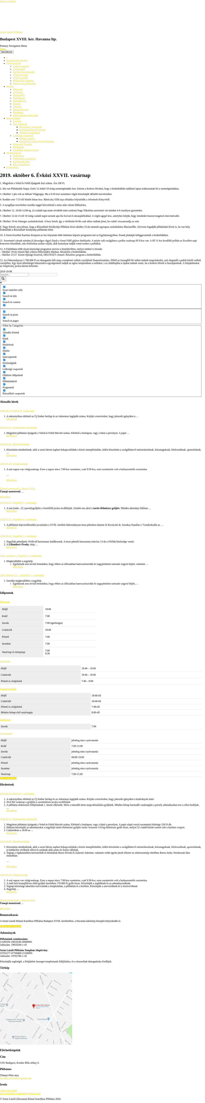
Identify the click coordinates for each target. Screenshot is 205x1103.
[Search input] (14, 274)
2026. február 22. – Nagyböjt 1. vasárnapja (22, 575)
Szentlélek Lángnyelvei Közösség (36, 141)
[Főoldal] (6, 57)
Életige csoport (27, 138)
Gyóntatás (18, 92)
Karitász (17, 121)
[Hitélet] (4, 348)
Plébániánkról (13, 63)
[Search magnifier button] (3, 278)
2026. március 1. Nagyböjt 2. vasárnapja (20, 555)
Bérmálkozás (19, 101)
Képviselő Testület (22, 144)
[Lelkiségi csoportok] (4, 366)
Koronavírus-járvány (17, 60)
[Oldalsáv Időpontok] (4, 372)
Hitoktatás (18, 112)
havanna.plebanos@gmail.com (16, 1078)
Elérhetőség (12, 167)
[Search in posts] (4, 312)
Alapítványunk (20, 75)
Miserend (17, 89)
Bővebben (11, 419)
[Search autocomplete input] (43, 274)
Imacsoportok (20, 124)
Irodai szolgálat (21, 66)
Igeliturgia (5, 719)
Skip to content (8, 1)
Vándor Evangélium (29, 132)
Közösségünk (13, 118)
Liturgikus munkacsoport (26, 150)
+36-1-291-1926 (8, 1090)
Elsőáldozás (19, 98)
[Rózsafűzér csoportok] (4, 390)
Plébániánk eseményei (24, 158)
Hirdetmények (13, 153)
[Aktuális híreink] (4, 329)
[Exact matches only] (4, 287)
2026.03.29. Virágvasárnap (14, 463)
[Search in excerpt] (4, 305)
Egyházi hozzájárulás (24, 72)
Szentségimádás (8, 688)
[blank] (4, 335)
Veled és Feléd (20, 77)
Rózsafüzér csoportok (30, 127)
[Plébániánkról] (4, 378)
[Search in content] (4, 299)
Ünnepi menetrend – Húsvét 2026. (17, 488)
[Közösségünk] (4, 360)
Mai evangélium (21, 164)
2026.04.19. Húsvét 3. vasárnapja (17, 410)
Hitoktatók (18, 147)
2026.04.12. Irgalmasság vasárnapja (18, 427)
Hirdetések (18, 155)
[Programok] (4, 384)
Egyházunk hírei (21, 161)
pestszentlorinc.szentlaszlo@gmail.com (20, 1093)
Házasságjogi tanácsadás (25, 115)
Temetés (17, 106)
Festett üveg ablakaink (24, 83)
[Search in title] (4, 293)
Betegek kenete (21, 109)
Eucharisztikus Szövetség (32, 129)
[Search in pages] (4, 318)
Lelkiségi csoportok (23, 135)
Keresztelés (19, 95)
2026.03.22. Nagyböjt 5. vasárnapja (18, 502)
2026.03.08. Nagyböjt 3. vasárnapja (18, 536)
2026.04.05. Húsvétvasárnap (14, 444)
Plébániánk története (23, 80)
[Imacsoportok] (4, 354)
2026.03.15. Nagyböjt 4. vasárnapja (18, 519)
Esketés (17, 103)
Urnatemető (19, 69)
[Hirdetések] (4, 342)
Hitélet (9, 86)
